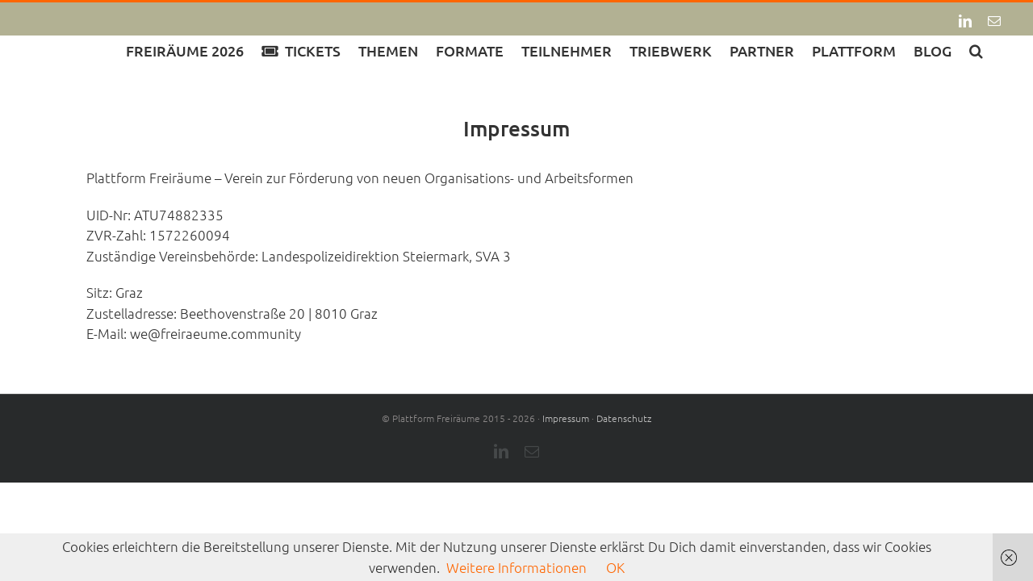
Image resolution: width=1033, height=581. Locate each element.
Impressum (565, 418)
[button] (994, 49)
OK (615, 567)
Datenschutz (623, 418)
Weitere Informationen (516, 567)
